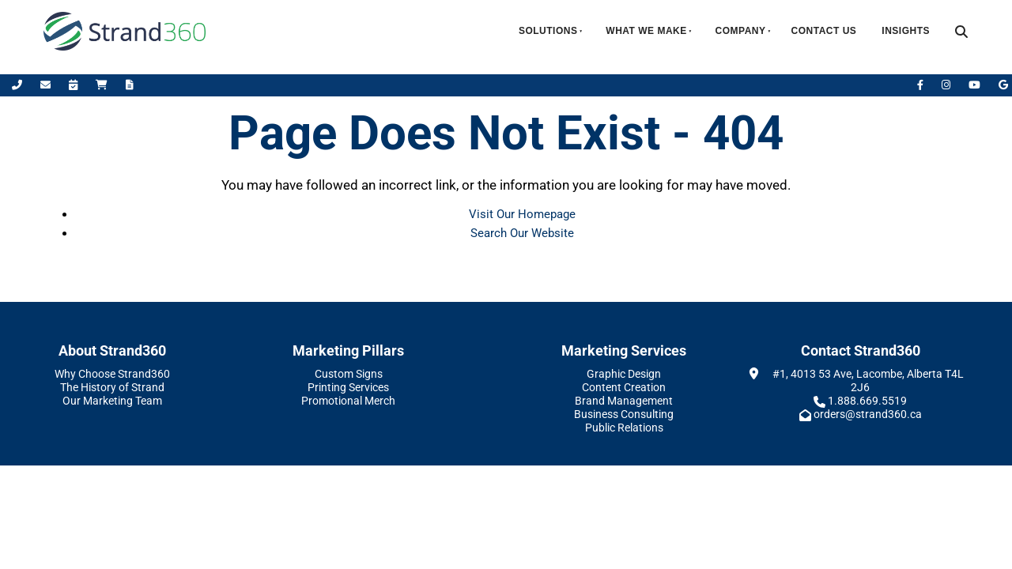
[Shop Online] (103, 85)
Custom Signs (349, 373)
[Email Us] (46, 85)
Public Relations (624, 427)
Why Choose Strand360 (112, 373)
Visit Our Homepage (522, 214)
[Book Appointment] (74, 85)
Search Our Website (522, 233)
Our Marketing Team (112, 400)
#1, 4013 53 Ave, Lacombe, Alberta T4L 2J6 (868, 380)
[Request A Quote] (130, 85)
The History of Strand (112, 387)
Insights (906, 30)
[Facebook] (921, 85)
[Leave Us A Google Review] (1003, 85)
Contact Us (824, 30)
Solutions (548, 30)
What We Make (646, 30)
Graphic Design (624, 373)
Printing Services (348, 387)
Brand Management (624, 400)
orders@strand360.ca (868, 414)
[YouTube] (976, 85)
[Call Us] (18, 85)
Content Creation (624, 387)
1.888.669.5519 (867, 400)
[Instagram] (947, 85)
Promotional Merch (348, 400)
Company (741, 30)
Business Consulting (624, 414)
